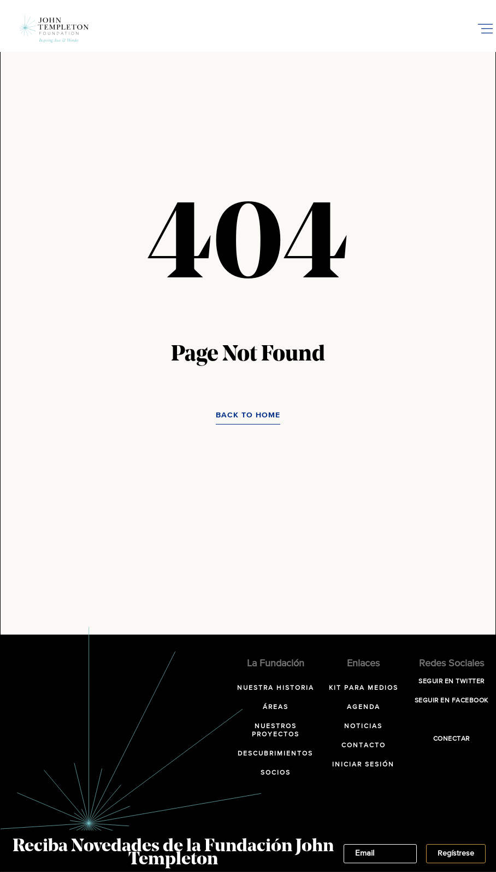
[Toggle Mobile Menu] (485, 28)
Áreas (275, 707)
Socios (276, 773)
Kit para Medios (363, 688)
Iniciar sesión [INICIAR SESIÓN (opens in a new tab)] (363, 764)
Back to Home (248, 415)
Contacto (363, 745)
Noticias (363, 726)
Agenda (363, 707)
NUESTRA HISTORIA (275, 688)
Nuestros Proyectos (275, 730)
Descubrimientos (275, 754)
